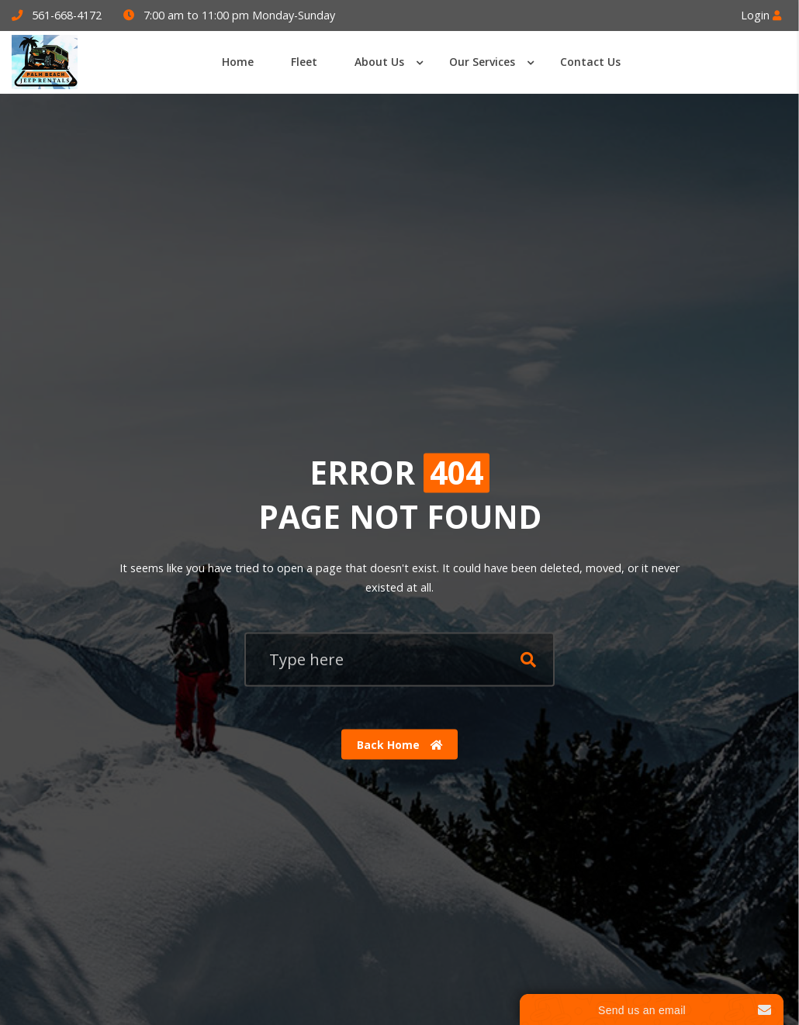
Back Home (400, 744)
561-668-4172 (67, 15)
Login (761, 15)
